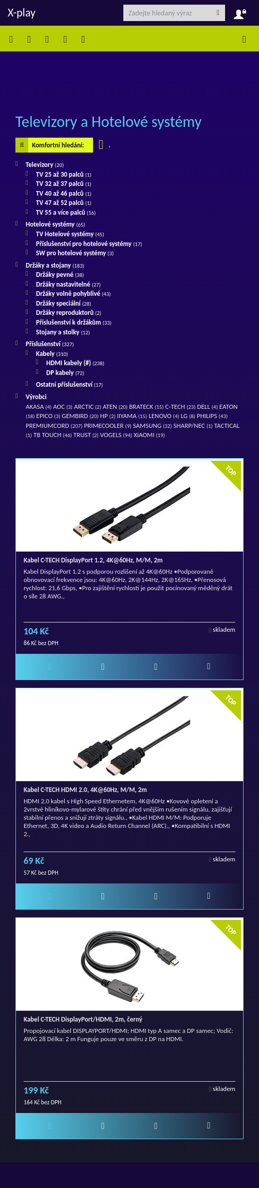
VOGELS (116, 435)
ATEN (115, 406)
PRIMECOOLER (107, 425)
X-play (21, 13)
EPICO (48, 416)
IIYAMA (132, 416)
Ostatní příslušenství (69, 384)
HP (108, 416)
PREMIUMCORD (54, 425)
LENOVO (164, 416)
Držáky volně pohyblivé (73, 293)
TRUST (86, 435)
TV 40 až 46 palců (63, 193)
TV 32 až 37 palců (63, 183)
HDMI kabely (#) (75, 363)
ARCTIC (87, 406)
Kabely (52, 353)
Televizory (45, 164)
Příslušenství (50, 344)
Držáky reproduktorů (68, 312)
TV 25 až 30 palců (63, 174)
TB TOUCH (52, 435)
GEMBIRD (80, 416)
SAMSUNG (152, 425)
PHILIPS (212, 416)
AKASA (38, 406)
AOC (62, 406)
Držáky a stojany (55, 265)
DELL (207, 406)
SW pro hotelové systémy (75, 253)
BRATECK (146, 406)
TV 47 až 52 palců (63, 202)
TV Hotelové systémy (70, 234)
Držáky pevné (60, 274)
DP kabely (65, 372)
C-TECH (180, 406)
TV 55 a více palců (66, 212)
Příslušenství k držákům (74, 322)
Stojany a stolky (63, 332)
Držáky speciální (63, 303)
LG (188, 416)
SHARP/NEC (193, 425)
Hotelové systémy (55, 224)
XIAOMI (149, 435)
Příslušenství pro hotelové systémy (89, 244)
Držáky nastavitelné (68, 284)
